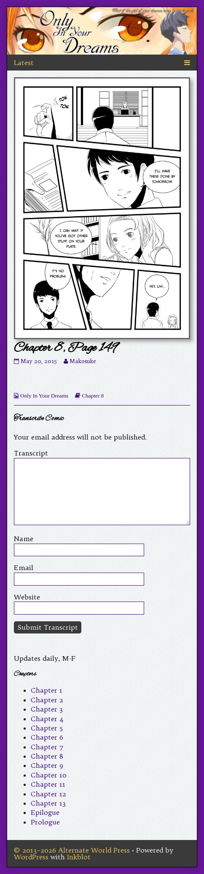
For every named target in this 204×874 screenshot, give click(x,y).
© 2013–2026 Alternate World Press (72, 850)
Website (27, 597)
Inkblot (79, 857)
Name (23, 538)
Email (23, 567)
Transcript (31, 453)
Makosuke (83, 361)
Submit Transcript (47, 627)
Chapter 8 (93, 395)
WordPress (31, 857)
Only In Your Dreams (44, 395)
